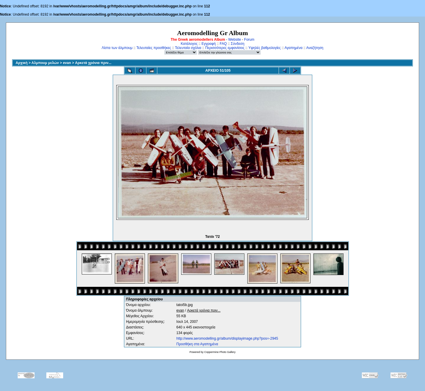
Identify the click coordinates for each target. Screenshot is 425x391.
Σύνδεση (237, 44)
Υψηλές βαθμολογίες (264, 48)
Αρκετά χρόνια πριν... (93, 63)
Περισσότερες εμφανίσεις (224, 48)
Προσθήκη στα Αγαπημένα (197, 344)
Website (234, 39)
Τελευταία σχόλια (188, 48)
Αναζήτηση (314, 48)
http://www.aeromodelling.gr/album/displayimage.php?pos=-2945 (227, 338)
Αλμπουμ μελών (45, 63)
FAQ (223, 44)
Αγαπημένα (294, 48)
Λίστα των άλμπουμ (117, 48)
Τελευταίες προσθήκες (153, 48)
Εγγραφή (209, 44)
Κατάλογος (189, 44)
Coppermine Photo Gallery (220, 352)
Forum (249, 39)
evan (67, 63)
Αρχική (21, 63)
